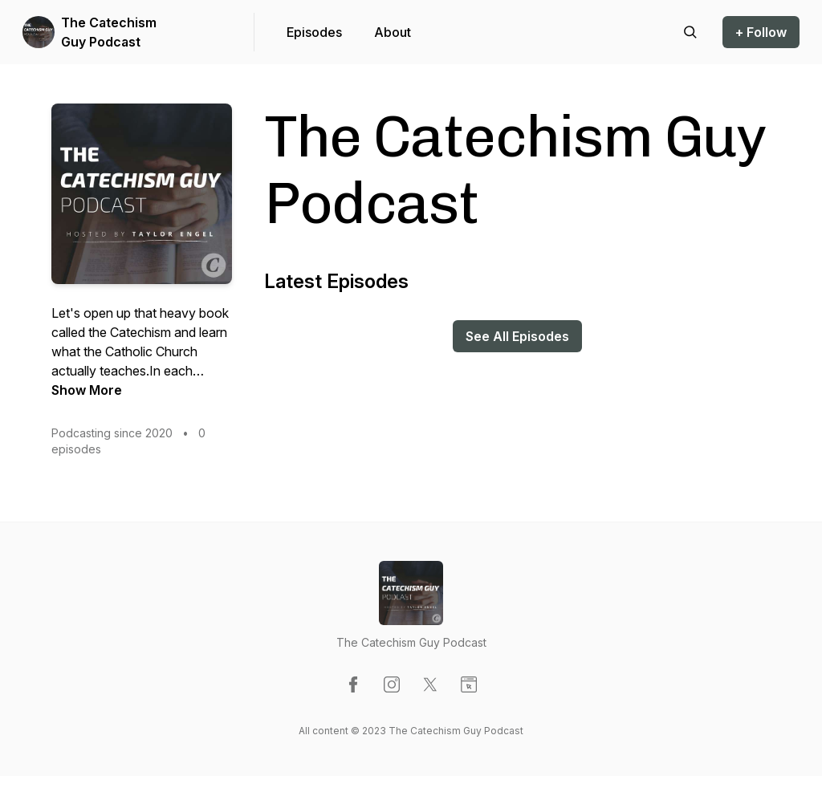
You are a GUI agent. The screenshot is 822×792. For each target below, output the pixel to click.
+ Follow (761, 32)
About (392, 32)
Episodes (314, 32)
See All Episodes (517, 336)
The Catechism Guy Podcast (109, 32)
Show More (86, 390)
